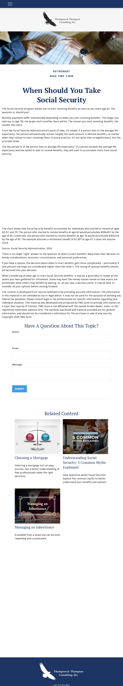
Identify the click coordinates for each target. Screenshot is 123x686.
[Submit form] (19, 388)
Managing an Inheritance (34, 527)
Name (15, 331)
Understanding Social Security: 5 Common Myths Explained (84, 462)
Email (15, 348)
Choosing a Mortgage (31, 457)
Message (17, 364)
